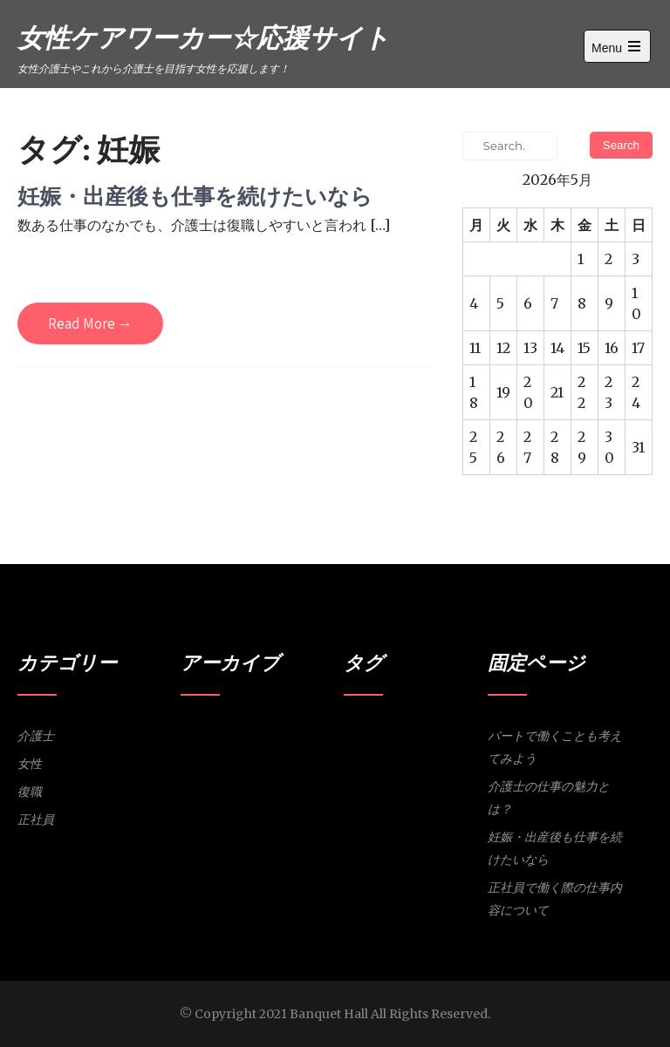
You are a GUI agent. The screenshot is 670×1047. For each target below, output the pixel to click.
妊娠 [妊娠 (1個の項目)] (438, 733)
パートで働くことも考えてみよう (555, 747)
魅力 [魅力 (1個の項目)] (397, 756)
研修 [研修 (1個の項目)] (375, 756)
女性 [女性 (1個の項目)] (416, 733)
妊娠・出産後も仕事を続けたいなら (195, 195)
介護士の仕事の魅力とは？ (549, 797)
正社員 (35, 819)
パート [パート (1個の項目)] (358, 733)
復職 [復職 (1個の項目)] (459, 733)
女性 (29, 764)
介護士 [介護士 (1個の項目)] (389, 733)
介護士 (35, 736)
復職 (29, 791)
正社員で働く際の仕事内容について (555, 899)
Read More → (90, 323)
